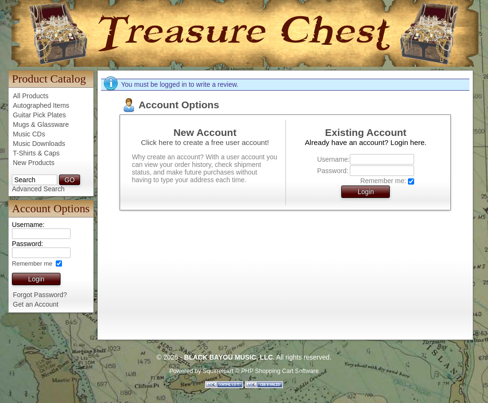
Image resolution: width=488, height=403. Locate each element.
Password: (332, 171)
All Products (31, 96)
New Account (204, 132)
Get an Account (36, 304)
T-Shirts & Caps (36, 153)
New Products (33, 162)
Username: (332, 159)
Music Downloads (39, 143)
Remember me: (383, 181)
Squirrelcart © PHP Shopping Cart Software (261, 371)
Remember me (33, 263)
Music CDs (29, 134)
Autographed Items (41, 105)
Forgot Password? (40, 295)
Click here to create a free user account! (205, 142)
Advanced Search (38, 189)
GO (69, 180)
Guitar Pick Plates (39, 115)
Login (36, 279)
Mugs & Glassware (41, 124)
